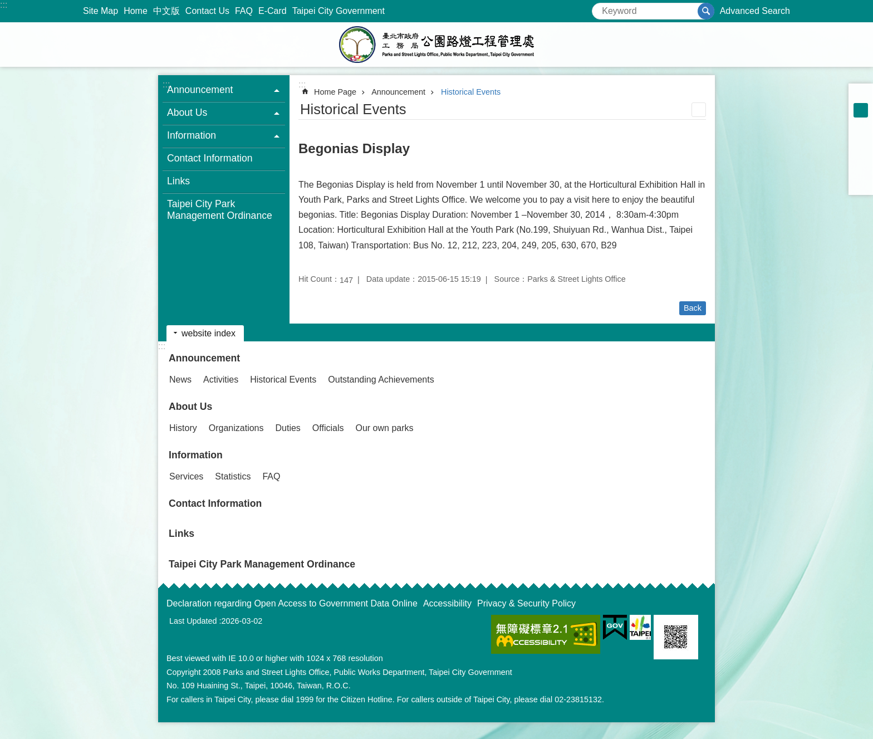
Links (178, 181)
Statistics (233, 476)
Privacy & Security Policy (526, 603)
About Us (190, 406)
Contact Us (207, 11)
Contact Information (210, 158)
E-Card (272, 11)
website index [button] (209, 333)
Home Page (335, 91)
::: (3, 4)
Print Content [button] (698, 109)
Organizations (236, 428)
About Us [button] (187, 112)
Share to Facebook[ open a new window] (861, 139)
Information (196, 455)
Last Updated (193, 620)
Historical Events (471, 91)
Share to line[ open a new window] (861, 168)
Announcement (398, 91)
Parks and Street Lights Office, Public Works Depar (436, 44)
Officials (328, 428)
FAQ (244, 11)
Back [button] (693, 308)
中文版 (166, 11)
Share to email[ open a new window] (861, 182)
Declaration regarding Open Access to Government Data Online (292, 603)
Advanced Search (755, 11)
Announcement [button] (200, 89)
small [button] (861, 96)
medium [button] (861, 110)
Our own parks (384, 428)
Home (136, 11)
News (180, 379)
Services (186, 476)
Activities (220, 379)
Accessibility (447, 603)
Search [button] (706, 11)
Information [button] (191, 135)
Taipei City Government (338, 11)
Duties (288, 428)
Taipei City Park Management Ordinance (219, 209)
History (183, 428)
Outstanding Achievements (381, 379)
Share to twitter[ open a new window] (861, 153)
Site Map (100, 11)
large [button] (861, 125)
